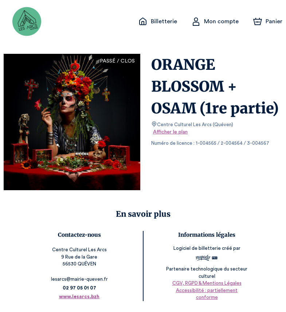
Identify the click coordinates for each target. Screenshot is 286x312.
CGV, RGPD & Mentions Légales (206, 290)
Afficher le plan (170, 132)
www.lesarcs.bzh (80, 296)
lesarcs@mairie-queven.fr (80, 279)
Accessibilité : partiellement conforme (206, 297)
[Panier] (267, 21)
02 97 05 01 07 (80, 288)
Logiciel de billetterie (196, 250)
